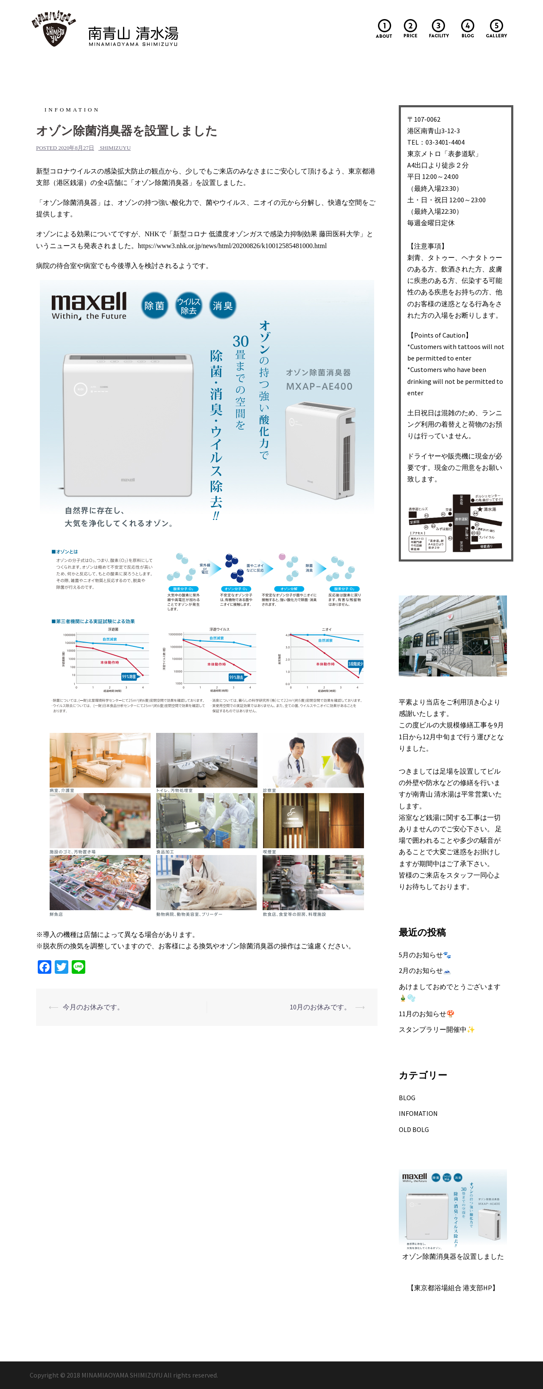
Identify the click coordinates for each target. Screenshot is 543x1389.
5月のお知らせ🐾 (425, 954)
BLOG (407, 1097)
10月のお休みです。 (320, 1007)
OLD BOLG (414, 1129)
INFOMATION (72, 109)
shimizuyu (115, 148)
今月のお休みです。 (93, 1007)
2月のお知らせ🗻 (425, 970)
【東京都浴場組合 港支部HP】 (453, 1287)
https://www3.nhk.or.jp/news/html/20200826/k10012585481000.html (232, 245)
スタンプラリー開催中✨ (437, 1029)
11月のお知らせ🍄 (427, 1013)
